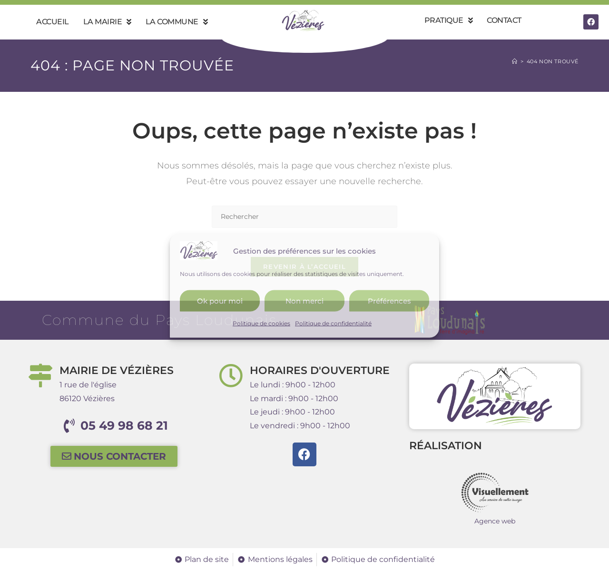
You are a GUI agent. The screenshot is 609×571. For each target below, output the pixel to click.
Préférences (389, 300)
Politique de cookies (261, 323)
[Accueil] (515, 61)
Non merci (304, 300)
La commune (177, 21)
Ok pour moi (220, 300)
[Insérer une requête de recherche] (304, 217)
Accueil (52, 21)
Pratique (448, 20)
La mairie (107, 21)
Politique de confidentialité (333, 323)
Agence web (494, 521)
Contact (504, 20)
